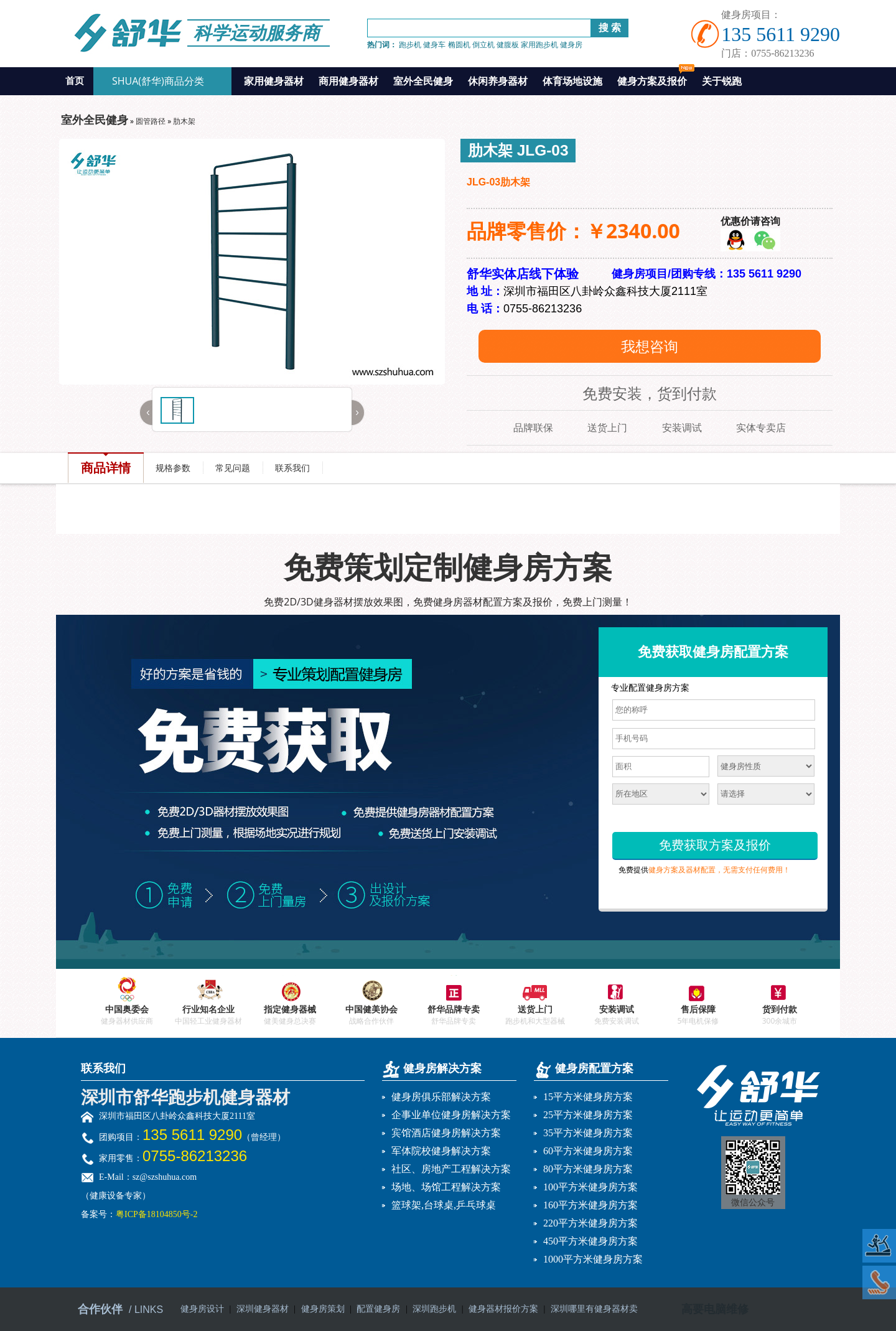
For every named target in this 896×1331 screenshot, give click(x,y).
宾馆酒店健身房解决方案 (446, 1133)
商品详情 (106, 467)
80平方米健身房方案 (588, 1169)
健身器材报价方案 (503, 1309)
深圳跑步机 (434, 1309)
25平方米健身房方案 (588, 1114)
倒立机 (483, 44)
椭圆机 (459, 44)
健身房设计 (202, 1309)
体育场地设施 (572, 81)
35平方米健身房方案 (588, 1133)
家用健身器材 (274, 81)
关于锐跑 (722, 81)
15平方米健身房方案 (588, 1096)
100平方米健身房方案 (590, 1187)
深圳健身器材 (262, 1309)
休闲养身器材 (498, 81)
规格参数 (173, 468)
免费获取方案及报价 (715, 845)
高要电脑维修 (715, 1309)
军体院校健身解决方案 (441, 1151)
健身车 (434, 44)
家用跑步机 (539, 44)
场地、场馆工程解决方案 (446, 1187)
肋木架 (184, 121)
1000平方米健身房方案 (593, 1259)
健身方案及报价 (655, 77)
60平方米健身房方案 (588, 1151)
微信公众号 (753, 1202)
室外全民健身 (423, 81)
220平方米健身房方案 (590, 1223)
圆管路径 (151, 121)
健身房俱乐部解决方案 (441, 1096)
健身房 (571, 44)
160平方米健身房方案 (590, 1205)
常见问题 (232, 468)
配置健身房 (378, 1309)
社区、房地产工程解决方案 (451, 1169)
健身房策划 (323, 1309)
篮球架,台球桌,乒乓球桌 (443, 1205)
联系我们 (292, 468)
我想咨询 (649, 346)
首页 (74, 81)
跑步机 (410, 44)
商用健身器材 (348, 81)
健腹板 (508, 44)
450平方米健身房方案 (590, 1241)
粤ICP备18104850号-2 (156, 1214)
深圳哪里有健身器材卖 (594, 1309)
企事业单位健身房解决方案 (451, 1114)
